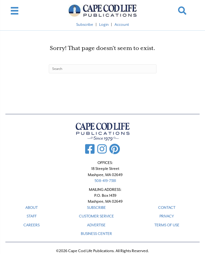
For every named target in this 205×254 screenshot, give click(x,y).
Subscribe (84, 24)
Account (121, 24)
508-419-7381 (105, 180)
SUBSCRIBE (96, 207)
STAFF (32, 216)
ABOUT (31, 207)
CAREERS (31, 225)
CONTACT (166, 207)
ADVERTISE (96, 225)
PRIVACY (166, 216)
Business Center (96, 233)
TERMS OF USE (166, 225)
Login (104, 24)
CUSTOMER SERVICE (96, 216)
